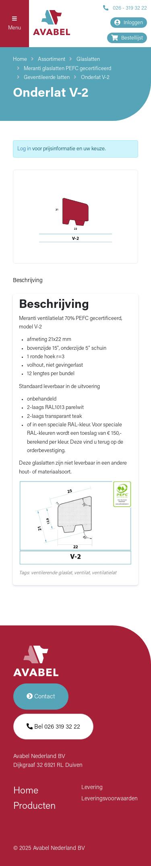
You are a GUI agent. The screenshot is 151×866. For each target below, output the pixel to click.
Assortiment (51, 59)
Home (20, 59)
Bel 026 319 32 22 (53, 727)
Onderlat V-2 (95, 77)
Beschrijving (28, 281)
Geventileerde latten (47, 77)
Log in (24, 149)
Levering (92, 788)
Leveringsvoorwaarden (109, 799)
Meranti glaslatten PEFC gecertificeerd (67, 68)
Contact (41, 696)
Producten (34, 806)
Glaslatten (88, 59)
